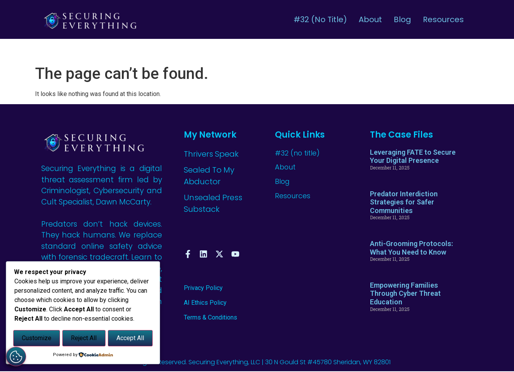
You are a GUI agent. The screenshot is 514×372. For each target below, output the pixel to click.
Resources (443, 19)
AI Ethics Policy (205, 303)
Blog (402, 19)
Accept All (130, 338)
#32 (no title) (320, 19)
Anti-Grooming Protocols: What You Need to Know (411, 247)
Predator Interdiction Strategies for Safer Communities (404, 202)
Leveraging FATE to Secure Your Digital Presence (413, 156)
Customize (36, 338)
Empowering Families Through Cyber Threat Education (405, 293)
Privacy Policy (203, 288)
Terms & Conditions (210, 318)
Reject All (84, 338)
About (370, 19)
